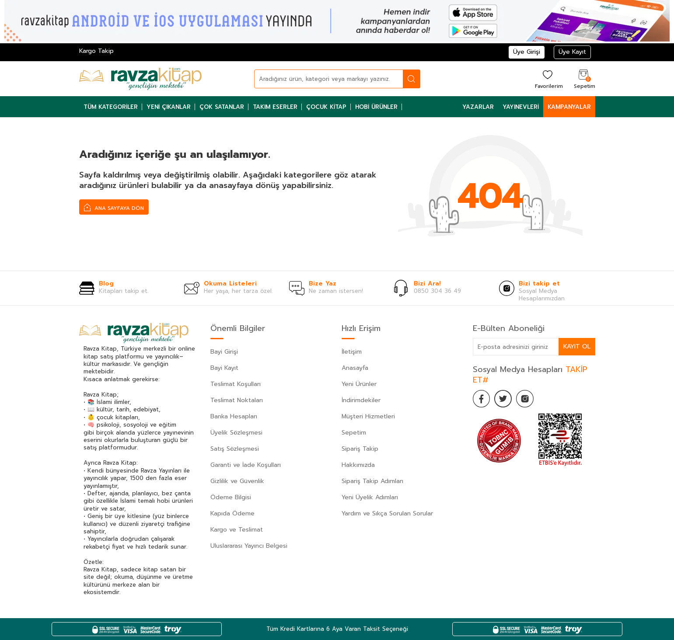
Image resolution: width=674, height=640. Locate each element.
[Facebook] (481, 398)
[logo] (140, 79)
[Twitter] (503, 398)
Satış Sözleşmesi (234, 448)
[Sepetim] (583, 79)
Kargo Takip (96, 51)
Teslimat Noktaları (236, 400)
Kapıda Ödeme (232, 513)
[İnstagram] (525, 398)
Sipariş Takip (360, 448)
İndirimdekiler (361, 400)
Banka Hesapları (233, 416)
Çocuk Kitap (326, 107)
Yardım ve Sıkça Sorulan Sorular (387, 513)
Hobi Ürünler (376, 107)
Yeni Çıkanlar (169, 107)
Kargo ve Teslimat (236, 529)
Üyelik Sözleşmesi (236, 432)
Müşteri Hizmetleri (368, 416)
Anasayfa (355, 367)
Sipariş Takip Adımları (372, 481)
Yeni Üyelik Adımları (370, 497)
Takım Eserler (275, 107)
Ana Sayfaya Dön (114, 207)
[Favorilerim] (548, 79)
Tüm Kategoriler (111, 107)
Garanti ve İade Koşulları (245, 465)
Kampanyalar (569, 107)
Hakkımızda (358, 465)
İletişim (352, 351)
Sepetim (354, 432)
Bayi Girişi (224, 351)
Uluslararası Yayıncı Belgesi (248, 545)
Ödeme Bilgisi (230, 497)
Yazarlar (478, 107)
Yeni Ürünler (359, 384)
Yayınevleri (521, 107)
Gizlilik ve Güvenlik (237, 481)
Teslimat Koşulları (235, 384)
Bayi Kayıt (224, 367)
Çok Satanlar (221, 107)
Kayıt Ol (576, 346)
